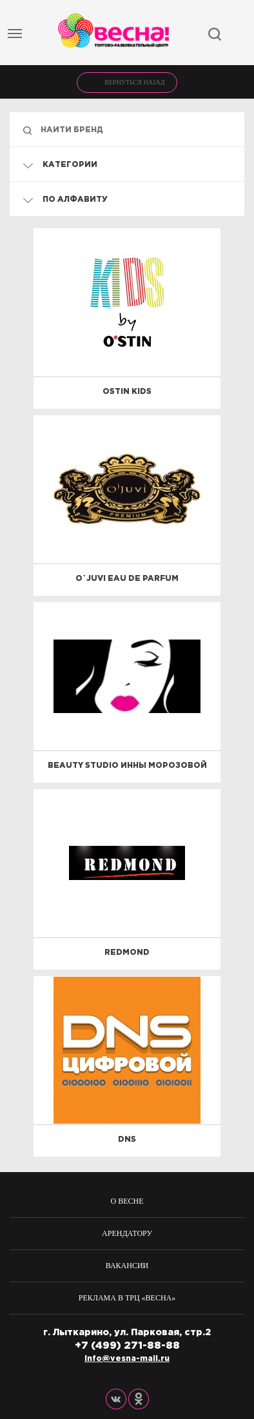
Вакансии (127, 1265)
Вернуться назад (134, 82)
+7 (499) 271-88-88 (127, 1346)
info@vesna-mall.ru (127, 1358)
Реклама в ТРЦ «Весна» (127, 1297)
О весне (127, 1201)
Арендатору (127, 1233)
